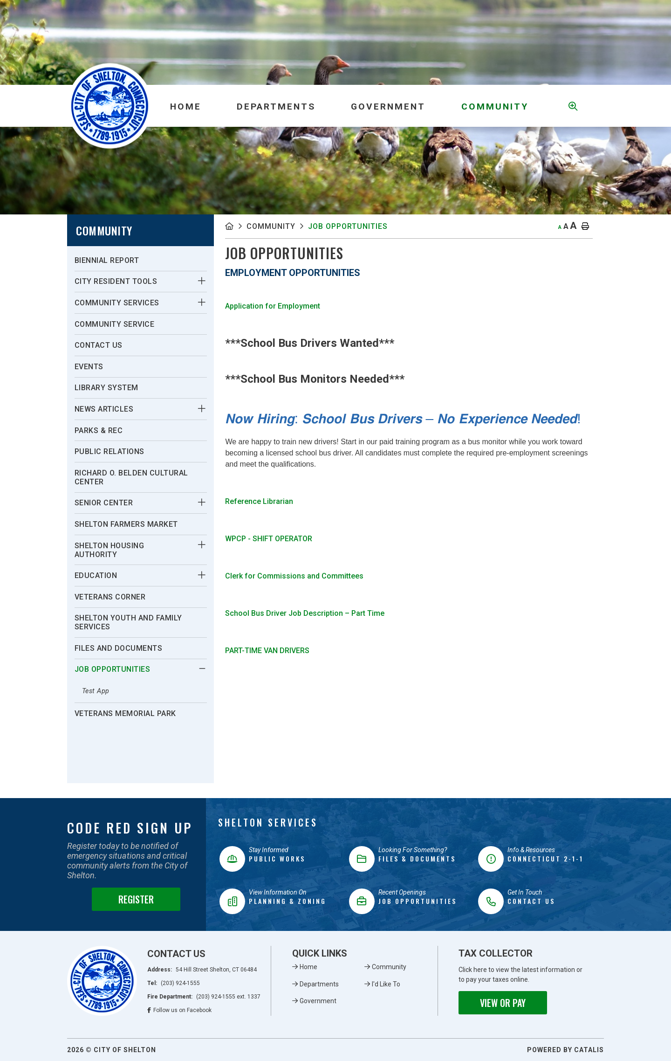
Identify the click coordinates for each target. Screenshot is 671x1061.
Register (136, 899)
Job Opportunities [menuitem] (113, 669)
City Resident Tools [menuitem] (116, 281)
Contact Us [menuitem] (99, 345)
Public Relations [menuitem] (109, 451)
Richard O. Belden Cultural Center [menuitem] (131, 477)
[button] (201, 281)
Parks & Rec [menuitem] (99, 430)
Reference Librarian (259, 501)
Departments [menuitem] (276, 106)
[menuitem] (186, 106)
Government (318, 1001)
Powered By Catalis (565, 1050)
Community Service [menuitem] (115, 324)
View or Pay (503, 1003)
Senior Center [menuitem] (104, 502)
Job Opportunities (348, 226)
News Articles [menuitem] (104, 409)
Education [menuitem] (96, 575)
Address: (202, 969)
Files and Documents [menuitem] (119, 648)
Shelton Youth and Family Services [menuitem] (128, 622)
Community (270, 226)
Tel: (173, 983)
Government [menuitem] (388, 106)
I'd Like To (386, 984)
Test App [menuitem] (96, 691)
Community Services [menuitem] (117, 302)
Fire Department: (203, 996)
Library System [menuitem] (106, 387)
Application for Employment (272, 306)
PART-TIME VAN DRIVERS (267, 650)
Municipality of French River (109, 105)
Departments (319, 984)
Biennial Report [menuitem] (107, 260)
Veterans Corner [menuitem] (110, 597)
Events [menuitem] (89, 366)
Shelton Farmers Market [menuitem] (126, 524)
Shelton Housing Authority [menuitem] (109, 550)
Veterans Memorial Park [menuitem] (125, 713)
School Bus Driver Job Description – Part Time (305, 613)
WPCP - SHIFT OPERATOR (268, 538)
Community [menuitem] (494, 106)
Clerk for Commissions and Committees (294, 576)
